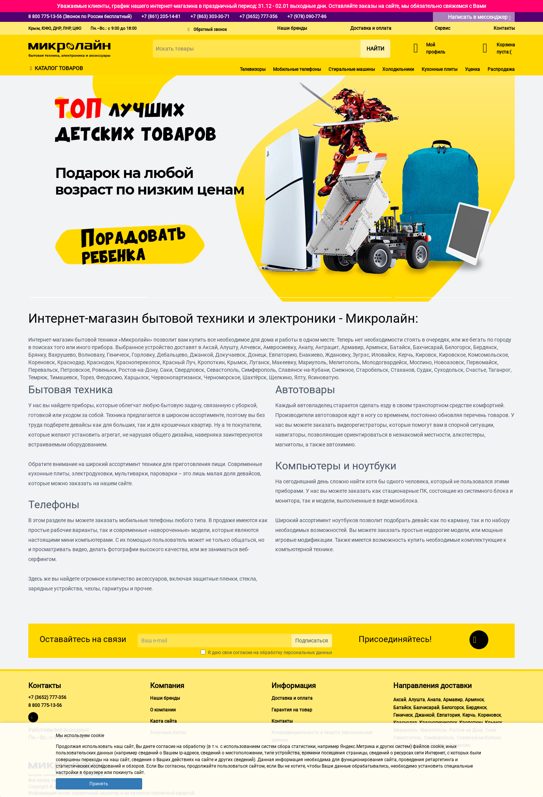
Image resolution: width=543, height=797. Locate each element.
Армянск (474, 699)
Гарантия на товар (292, 710)
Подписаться (311, 641)
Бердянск (476, 707)
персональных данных (308, 652)
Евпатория (448, 715)
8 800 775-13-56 (45, 705)
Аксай (399, 699)
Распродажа (501, 69)
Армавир (453, 699)
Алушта (416, 699)
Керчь (469, 715)
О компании (163, 710)
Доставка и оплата (370, 28)
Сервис (442, 28)
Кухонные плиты (439, 69)
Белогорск (453, 707)
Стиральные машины (351, 69)
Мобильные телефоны (297, 69)
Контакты (504, 28)
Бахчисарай (426, 707)
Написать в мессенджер (479, 17)
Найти (375, 49)
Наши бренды (292, 28)
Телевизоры (252, 69)
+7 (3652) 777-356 (47, 697)
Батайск (402, 707)
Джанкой (424, 715)
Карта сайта (163, 721)
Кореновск (489, 715)
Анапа (434, 699)
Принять (98, 783)
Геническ (403, 715)
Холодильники (398, 69)
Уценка (472, 69)
